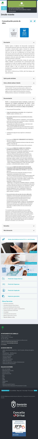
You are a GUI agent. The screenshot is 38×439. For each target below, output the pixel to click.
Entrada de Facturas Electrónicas (11, 305)
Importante (21, 5)
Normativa (6, 226)
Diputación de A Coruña (7, 370)
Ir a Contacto (4, 344)
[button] (19, 42)
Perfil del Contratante (8, 359)
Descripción (7, 42)
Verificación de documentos (9, 313)
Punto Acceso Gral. (6, 373)
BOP (3, 375)
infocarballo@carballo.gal (12, 343)
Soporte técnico (5, 390)
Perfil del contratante (8, 303)
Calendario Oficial (7, 357)
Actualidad (5, 312)
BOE (3, 378)
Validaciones (5, 381)
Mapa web (19, 390)
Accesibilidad (13, 390)
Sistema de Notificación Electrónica (11, 307)
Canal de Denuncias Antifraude (10, 310)
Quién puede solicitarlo (10, 78)
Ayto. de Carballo (6, 369)
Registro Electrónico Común (10, 315)
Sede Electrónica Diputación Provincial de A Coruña (14, 385)
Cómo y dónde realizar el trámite (12, 83)
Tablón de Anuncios (7, 360)
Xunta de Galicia (6, 372)
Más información (8, 230)
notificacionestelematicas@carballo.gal (9, 341)
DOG (3, 376)
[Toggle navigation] (3, 8)
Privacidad (30, 390)
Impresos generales (7, 356)
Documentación (8, 98)
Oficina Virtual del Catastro (8, 384)
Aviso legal (25, 390)
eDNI (3, 379)
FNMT (3, 382)
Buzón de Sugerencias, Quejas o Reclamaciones (13, 362)
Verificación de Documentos (9, 363)
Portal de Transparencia (8, 354)
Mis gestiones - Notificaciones (10, 353)
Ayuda (35, 390)
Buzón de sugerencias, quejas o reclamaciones (14, 308)
